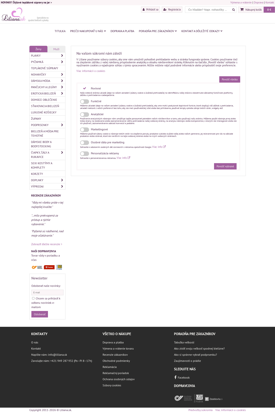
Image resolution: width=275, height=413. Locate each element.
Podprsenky (48, 125)
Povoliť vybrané (225, 166)
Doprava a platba (122, 31)
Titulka (60, 31)
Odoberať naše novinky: (46, 286)
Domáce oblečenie (44, 99)
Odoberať (39, 314)
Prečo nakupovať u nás (88, 31)
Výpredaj (48, 186)
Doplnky (48, 180)
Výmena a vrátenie (241, 2)
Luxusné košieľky (43, 112)
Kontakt (269, 2)
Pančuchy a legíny (48, 87)
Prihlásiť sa (150, 9)
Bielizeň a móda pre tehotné (45, 133)
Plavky (48, 55)
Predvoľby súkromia (200, 410)
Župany (36, 118)
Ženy (38, 49)
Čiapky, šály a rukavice (48, 154)
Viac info (159, 147)
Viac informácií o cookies (90, 71)
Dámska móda (48, 81)
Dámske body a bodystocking (41, 144)
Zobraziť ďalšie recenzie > (46, 244)
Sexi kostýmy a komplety (41, 165)
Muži (56, 49)
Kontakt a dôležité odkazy (201, 31)
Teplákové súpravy (44, 68)
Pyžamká (48, 62)
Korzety (37, 174)
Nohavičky (48, 74)
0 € (269, 9)
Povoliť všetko (230, 79)
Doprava (258, 2)
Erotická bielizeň (48, 93)
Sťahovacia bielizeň (45, 106)
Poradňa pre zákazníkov (158, 31)
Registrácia (172, 9)
